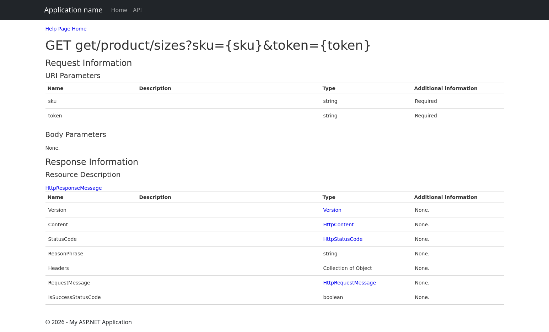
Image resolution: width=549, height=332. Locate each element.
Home (119, 10)
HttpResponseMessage (73, 188)
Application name (73, 10)
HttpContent (338, 224)
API (137, 10)
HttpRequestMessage (349, 283)
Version (332, 210)
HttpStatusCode (343, 239)
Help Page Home (66, 29)
